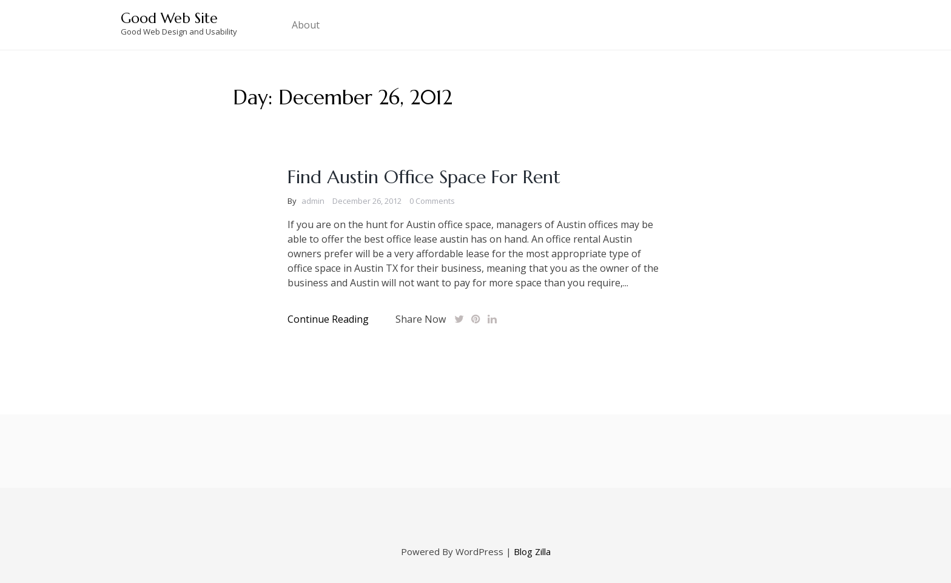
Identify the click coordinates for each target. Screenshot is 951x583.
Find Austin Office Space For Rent (423, 177)
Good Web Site (169, 18)
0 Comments (432, 200)
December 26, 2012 (367, 200)
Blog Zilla (532, 551)
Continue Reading (328, 319)
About (306, 25)
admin (312, 200)
